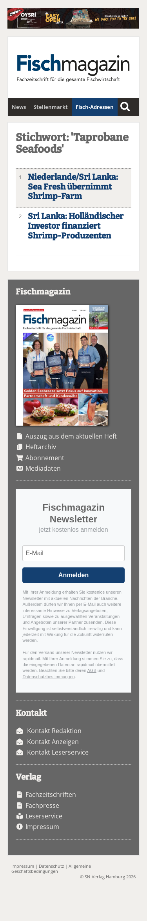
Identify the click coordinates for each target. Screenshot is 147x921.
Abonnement (44, 457)
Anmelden (73, 575)
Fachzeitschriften (50, 794)
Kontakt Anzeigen (53, 741)
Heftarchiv (40, 446)
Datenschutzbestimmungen (48, 676)
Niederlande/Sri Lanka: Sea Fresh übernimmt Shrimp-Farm (73, 187)
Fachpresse (42, 805)
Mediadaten (43, 468)
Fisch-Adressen (95, 106)
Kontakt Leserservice (58, 752)
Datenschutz (51, 866)
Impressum (42, 826)
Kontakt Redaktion (54, 730)
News (19, 106)
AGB (91, 670)
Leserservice (43, 816)
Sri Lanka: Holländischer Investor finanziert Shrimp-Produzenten (75, 226)
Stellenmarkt (51, 106)
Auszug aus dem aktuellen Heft (71, 436)
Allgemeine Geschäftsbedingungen (51, 868)
